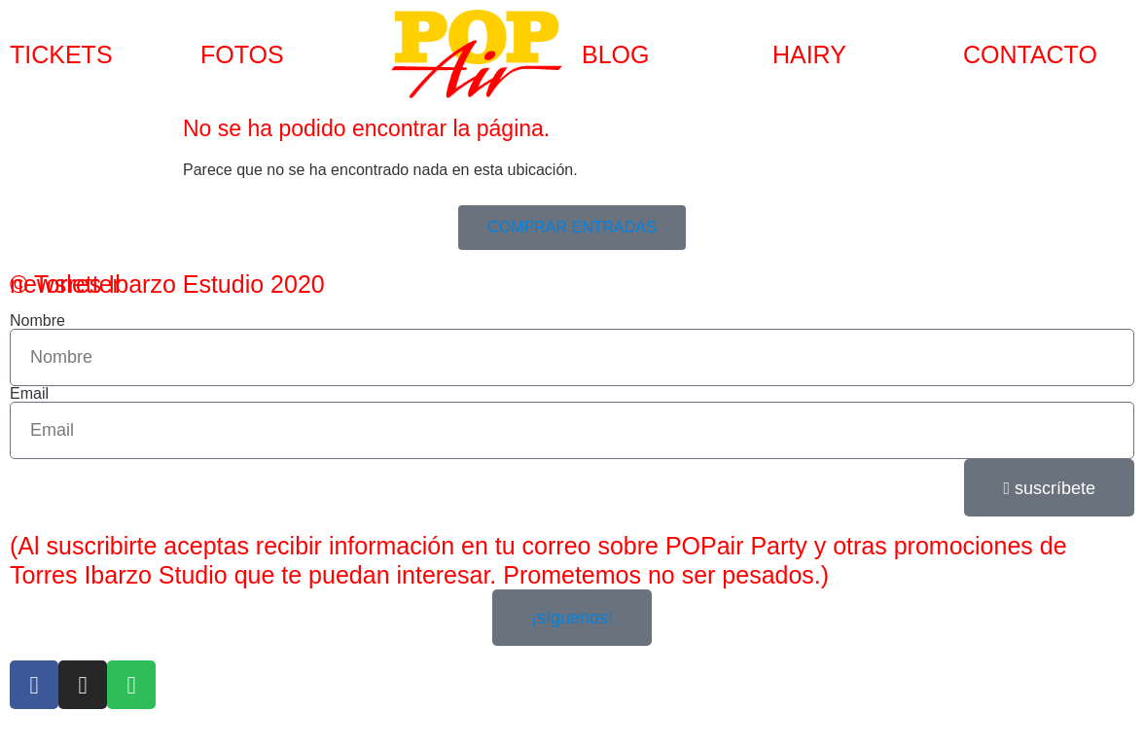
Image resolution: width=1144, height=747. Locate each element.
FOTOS (242, 54)
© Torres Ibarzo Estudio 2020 (167, 284)
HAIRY (809, 54)
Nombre (37, 321)
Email (29, 394)
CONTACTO (1030, 54)
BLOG (615, 54)
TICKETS (61, 54)
